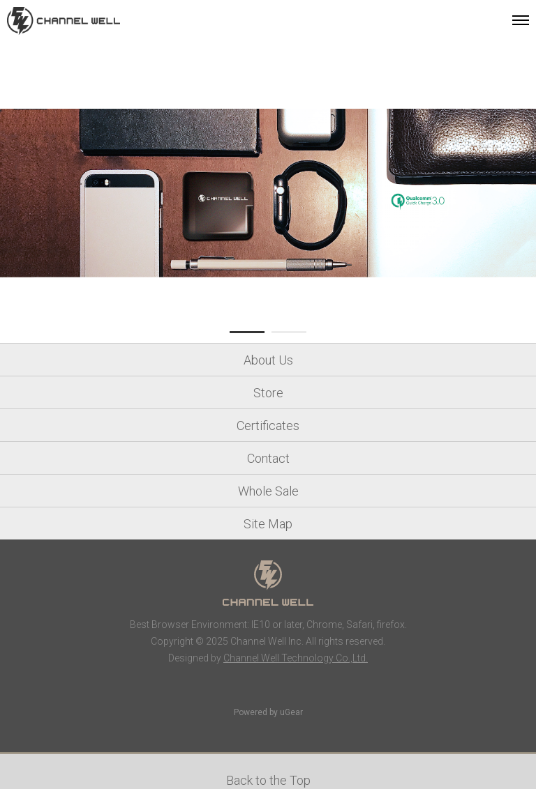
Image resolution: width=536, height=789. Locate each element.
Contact (268, 458)
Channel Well (63, 21)
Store (268, 392)
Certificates (268, 425)
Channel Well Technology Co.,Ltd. (295, 658)
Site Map (268, 523)
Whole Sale (268, 491)
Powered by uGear (268, 712)
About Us (268, 360)
